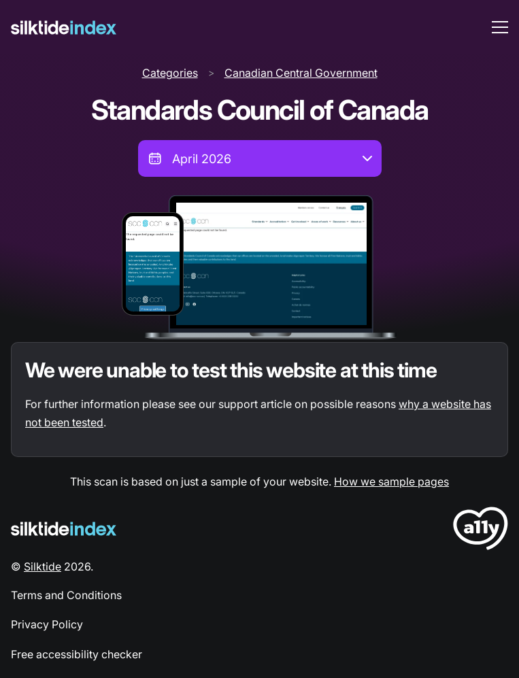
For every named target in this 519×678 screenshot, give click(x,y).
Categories (170, 73)
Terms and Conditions (66, 595)
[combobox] (260, 158)
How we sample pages (391, 481)
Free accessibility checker (76, 654)
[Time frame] (260, 158)
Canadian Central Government (301, 73)
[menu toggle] (500, 27)
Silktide (42, 566)
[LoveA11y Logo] (480, 531)
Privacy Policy (47, 624)
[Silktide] (63, 27)
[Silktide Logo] (63, 529)
